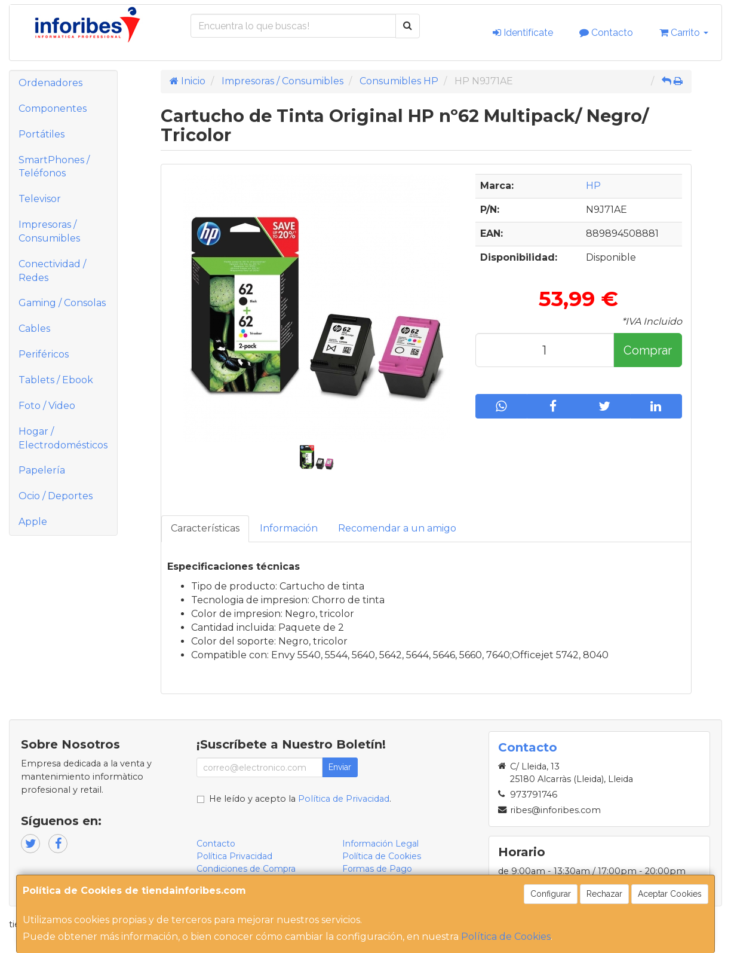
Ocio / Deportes (56, 496)
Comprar (648, 350)
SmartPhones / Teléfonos (54, 166)
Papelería (42, 470)
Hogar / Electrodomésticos (63, 438)
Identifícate (523, 32)
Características (205, 528)
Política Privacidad (234, 856)
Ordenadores (50, 82)
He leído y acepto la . (300, 798)
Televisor (40, 198)
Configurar (550, 894)
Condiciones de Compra (246, 868)
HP (593, 185)
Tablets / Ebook (56, 380)
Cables (34, 328)
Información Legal (380, 843)
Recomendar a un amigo (397, 528)
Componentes (53, 108)
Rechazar (604, 894)
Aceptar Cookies (670, 894)
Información (289, 528)
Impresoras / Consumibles (49, 231)
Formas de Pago (377, 868)
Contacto (606, 32)
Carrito (683, 32)
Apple (33, 521)
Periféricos (44, 354)
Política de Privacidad (343, 798)
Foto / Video (47, 405)
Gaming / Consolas (62, 302)
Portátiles (41, 134)
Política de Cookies (506, 936)
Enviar (339, 767)
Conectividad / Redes (52, 270)
